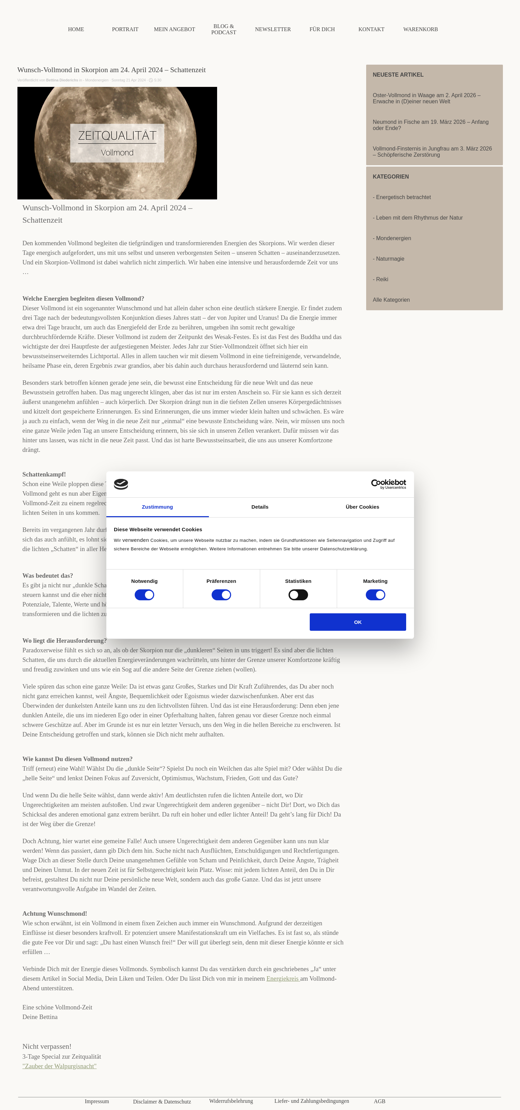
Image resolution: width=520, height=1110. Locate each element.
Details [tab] (260, 507)
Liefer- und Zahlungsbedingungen (312, 1101)
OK (358, 622)
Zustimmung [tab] (157, 507)
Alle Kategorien (391, 300)
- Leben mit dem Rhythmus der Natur (418, 218)
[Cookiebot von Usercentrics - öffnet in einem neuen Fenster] (376, 484)
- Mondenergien (392, 238)
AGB (380, 1101)
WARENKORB (420, 29)
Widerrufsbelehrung (231, 1101)
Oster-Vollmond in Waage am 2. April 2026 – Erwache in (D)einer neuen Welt (427, 98)
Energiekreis (283, 978)
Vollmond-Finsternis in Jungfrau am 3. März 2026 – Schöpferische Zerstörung (432, 152)
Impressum (97, 1101)
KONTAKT (371, 29)
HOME (76, 29)
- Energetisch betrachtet (402, 197)
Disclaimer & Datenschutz (162, 1102)
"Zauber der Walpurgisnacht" (60, 1066)
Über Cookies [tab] (362, 507)
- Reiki (380, 279)
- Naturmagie (388, 259)
